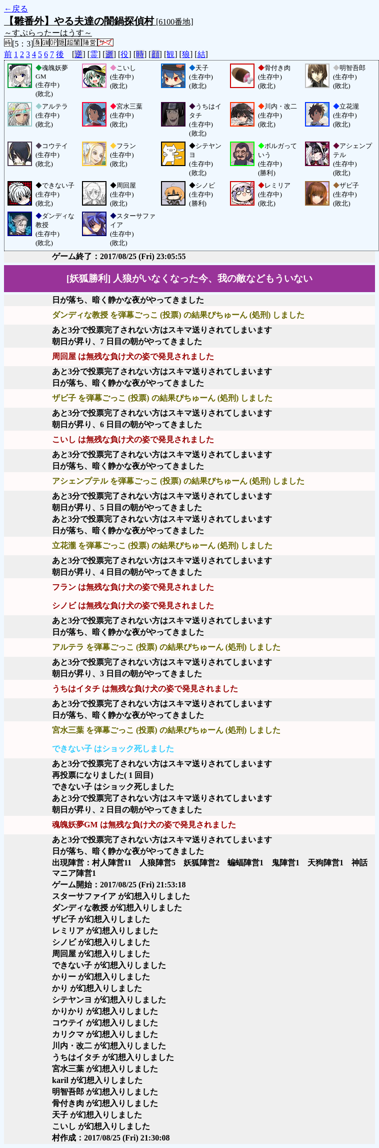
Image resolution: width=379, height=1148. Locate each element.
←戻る (16, 9)
